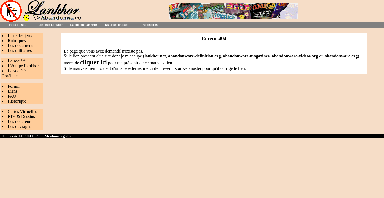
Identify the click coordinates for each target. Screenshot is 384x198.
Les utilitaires (20, 50)
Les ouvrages (19, 126)
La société (17, 61)
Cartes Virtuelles (22, 111)
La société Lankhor (83, 24)
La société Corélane (14, 73)
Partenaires (150, 24)
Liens (13, 91)
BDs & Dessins (21, 116)
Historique (17, 101)
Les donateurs (20, 121)
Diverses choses (116, 24)
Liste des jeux (20, 35)
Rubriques (17, 40)
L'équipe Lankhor (23, 66)
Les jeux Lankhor (51, 24)
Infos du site (17, 24)
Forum (14, 86)
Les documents (21, 45)
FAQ (12, 96)
